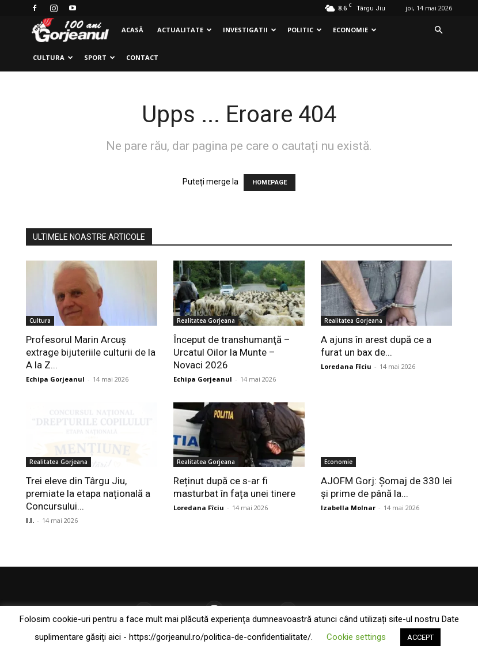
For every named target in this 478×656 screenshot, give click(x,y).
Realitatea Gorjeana (206, 320)
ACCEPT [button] (420, 637)
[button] (438, 30)
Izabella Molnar (348, 507)
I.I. (30, 520)
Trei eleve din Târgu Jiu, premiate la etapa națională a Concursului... (88, 493)
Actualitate (184, 29)
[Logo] (70, 30)
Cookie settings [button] (356, 637)
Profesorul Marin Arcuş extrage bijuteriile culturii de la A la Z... (90, 352)
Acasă (132, 29)
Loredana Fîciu (346, 366)
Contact (142, 57)
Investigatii (249, 29)
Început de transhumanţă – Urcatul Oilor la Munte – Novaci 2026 (231, 352)
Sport (99, 57)
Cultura (53, 57)
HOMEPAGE (269, 182)
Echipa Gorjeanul (55, 379)
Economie (355, 29)
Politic (304, 29)
